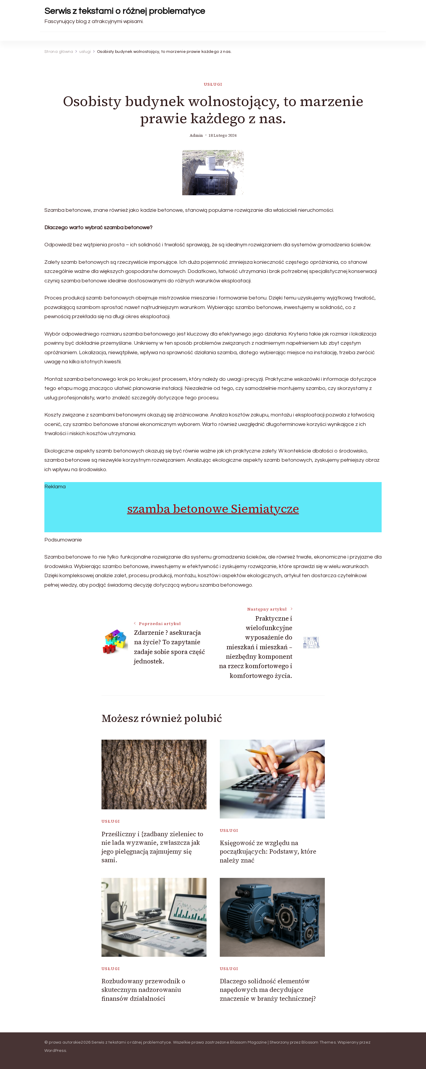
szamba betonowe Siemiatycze (213, 509)
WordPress (55, 1051)
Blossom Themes (318, 1042)
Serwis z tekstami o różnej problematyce (124, 11)
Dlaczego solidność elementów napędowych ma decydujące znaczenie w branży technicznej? (268, 990)
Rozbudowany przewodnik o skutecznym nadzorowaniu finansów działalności (143, 990)
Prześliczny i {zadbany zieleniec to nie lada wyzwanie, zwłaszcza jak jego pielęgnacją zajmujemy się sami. (152, 847)
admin (196, 135)
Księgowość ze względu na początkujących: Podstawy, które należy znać (268, 852)
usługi (213, 84)
